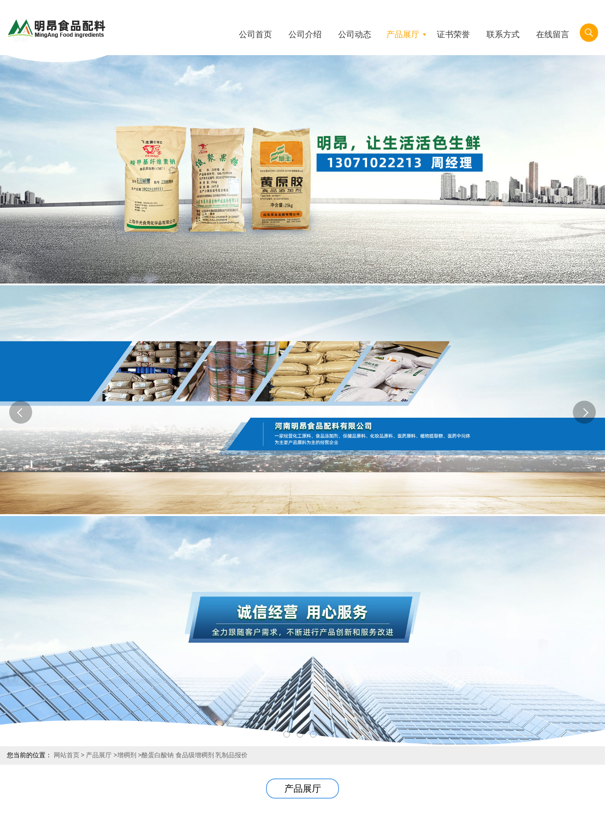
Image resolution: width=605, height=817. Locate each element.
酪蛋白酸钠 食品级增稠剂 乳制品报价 (194, 755)
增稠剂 (126, 755)
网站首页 (66, 755)
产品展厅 (99, 755)
